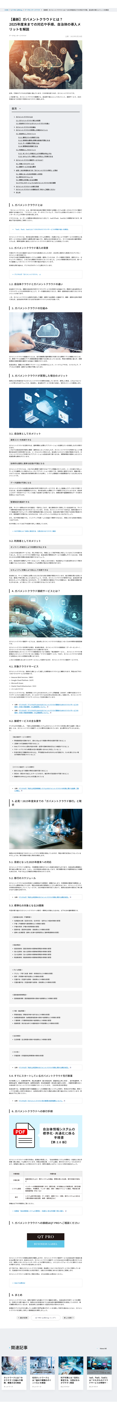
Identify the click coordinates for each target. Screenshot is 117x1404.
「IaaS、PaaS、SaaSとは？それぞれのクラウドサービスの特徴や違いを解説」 (41, 231)
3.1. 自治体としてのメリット (26, 136)
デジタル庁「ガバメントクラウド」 (26, 276)
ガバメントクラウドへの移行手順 (27, 189)
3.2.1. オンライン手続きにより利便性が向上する (35, 156)
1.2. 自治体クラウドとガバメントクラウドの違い (33, 126)
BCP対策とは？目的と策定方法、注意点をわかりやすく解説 (35, 533)
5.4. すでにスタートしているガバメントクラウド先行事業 (36, 185)
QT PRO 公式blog (18, 10)
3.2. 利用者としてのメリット (26, 152)
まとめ (18, 194)
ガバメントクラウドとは (24, 119)
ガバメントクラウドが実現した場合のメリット (32, 132)
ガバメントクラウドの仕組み (26, 129)
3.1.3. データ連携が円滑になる (28, 145)
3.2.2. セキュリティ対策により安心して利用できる (35, 158)
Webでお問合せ (19, 1285)
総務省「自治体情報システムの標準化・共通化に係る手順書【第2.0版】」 (39, 1213)
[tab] (46, 110)
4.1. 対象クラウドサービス (25, 166)
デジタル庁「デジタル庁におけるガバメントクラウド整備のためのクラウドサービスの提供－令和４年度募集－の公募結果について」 (46, 708)
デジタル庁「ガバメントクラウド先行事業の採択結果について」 (41, 1103)
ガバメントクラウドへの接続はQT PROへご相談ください (35, 191)
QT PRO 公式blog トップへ (45, 1320)
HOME (7, 10)
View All (103, 1351)
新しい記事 (68, 1320)
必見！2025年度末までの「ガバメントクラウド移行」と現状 (37, 172)
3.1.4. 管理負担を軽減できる (28, 148)
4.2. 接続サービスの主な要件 (26, 169)
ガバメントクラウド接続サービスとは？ (29, 162)
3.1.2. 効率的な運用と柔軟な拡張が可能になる (34, 142)
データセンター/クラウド (36, 10)
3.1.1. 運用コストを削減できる (28, 139)
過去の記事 (23, 1320)
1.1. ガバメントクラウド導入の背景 (28, 123)
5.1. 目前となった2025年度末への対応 (29, 176)
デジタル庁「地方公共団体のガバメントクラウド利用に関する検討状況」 (44, 899)
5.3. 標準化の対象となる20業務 (27, 182)
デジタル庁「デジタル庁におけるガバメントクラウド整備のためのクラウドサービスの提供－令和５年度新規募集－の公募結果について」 (46, 714)
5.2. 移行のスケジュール (24, 179)
